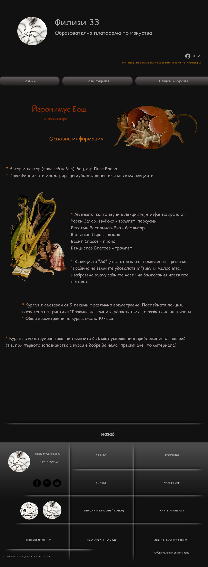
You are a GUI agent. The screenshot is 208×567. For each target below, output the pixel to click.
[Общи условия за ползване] (172, 552)
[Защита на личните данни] (171, 540)
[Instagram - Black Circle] (47, 483)
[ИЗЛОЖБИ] (172, 455)
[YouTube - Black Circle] (57, 483)
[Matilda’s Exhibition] (39, 540)
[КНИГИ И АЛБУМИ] (172, 510)
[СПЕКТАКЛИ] (172, 483)
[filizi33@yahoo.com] (47, 454)
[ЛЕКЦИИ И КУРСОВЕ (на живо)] (104, 510)
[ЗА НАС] (101, 455)
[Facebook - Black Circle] (37, 483)
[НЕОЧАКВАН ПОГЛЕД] (101, 540)
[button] (49, 462)
